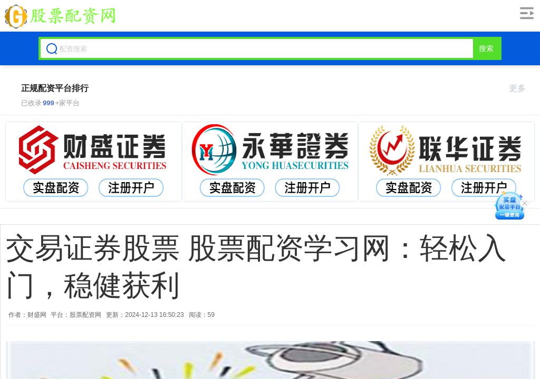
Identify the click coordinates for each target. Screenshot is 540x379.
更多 (522, 88)
